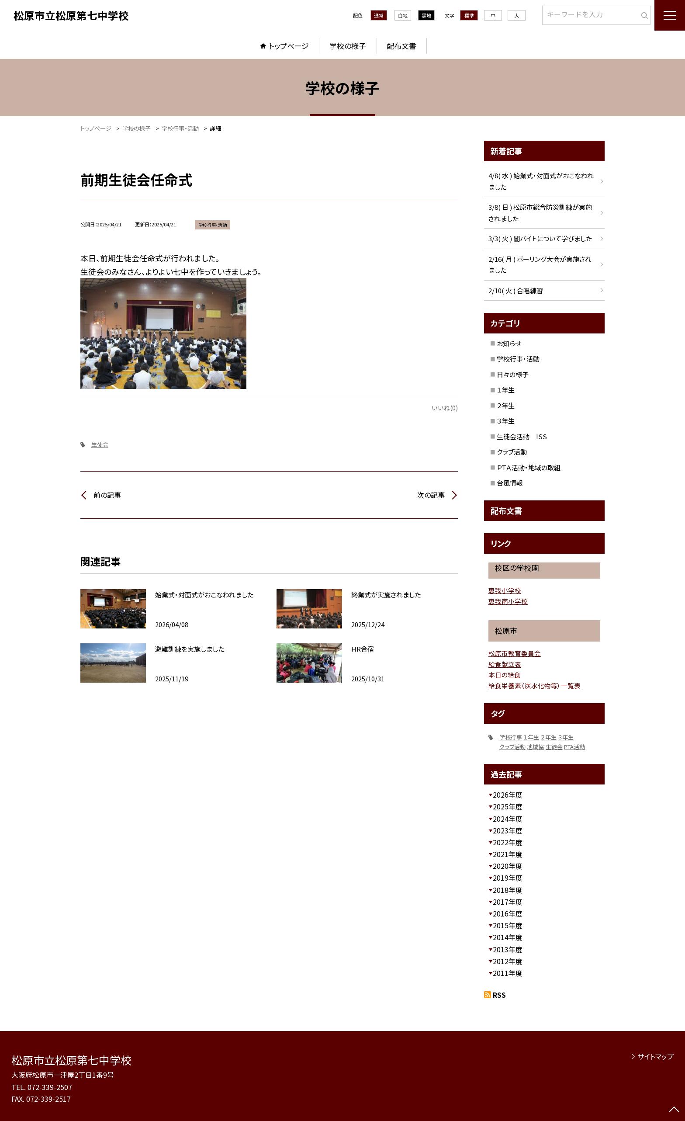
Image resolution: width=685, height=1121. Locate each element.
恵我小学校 (504, 590)
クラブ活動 (512, 451)
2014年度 (507, 937)
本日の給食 (504, 674)
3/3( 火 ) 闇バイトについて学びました (540, 238)
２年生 (506, 405)
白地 (403, 15)
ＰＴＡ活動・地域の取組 (528, 467)
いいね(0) (445, 407)
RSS (499, 994)
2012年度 (507, 961)
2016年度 (507, 913)
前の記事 (107, 494)
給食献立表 (504, 664)
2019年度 (507, 877)
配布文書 (401, 45)
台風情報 (510, 482)
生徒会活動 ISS (522, 436)
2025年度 (507, 806)
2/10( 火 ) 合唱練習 (515, 290)
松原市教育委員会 (514, 653)
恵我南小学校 (508, 601)
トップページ (289, 45)
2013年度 (507, 949)
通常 (379, 15)
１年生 (506, 389)
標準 (469, 15)
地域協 (535, 747)
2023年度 (507, 830)
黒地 (426, 15)
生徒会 (99, 444)
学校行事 (510, 737)
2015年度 (507, 925)
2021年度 (507, 854)
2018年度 (507, 890)
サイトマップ (655, 1056)
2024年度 (507, 818)
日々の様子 (513, 374)
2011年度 (507, 973)
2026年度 (507, 794)
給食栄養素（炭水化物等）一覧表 (534, 685)
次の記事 (431, 494)
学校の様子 (347, 45)
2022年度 (507, 842)
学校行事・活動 (518, 358)
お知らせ (509, 343)
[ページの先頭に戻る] (674, 1110)
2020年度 (507, 866)
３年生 (506, 420)
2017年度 (507, 901)
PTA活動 (574, 747)
